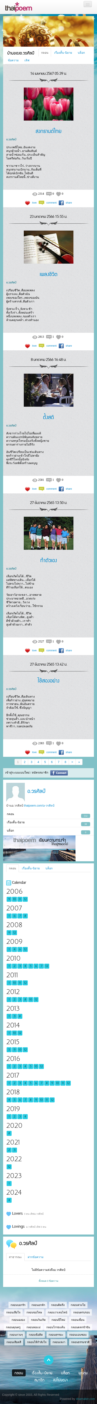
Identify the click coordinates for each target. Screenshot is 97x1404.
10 (14, 899)
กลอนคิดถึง (58, 1305)
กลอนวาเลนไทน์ (57, 1312)
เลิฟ (26, 60)
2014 (13, 1025)
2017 (12, 1075)
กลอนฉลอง (18, 1319)
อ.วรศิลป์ (11, 139)
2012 (13, 991)
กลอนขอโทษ (34, 1312)
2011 (12, 975)
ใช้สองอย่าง (48, 680)
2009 (14, 941)
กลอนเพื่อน (77, 1319)
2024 (14, 1192)
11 (20, 899)
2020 (14, 1125)
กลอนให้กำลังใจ (37, 1342)
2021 (13, 1142)
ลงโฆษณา (60, 1379)
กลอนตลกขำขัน (80, 1327)
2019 (13, 1109)
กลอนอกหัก (38, 1305)
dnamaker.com (85, 1398)
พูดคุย (83, 1372)
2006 (14, 891)
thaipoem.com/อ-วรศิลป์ (39, 805)
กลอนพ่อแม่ (33, 1327)
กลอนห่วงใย (78, 1305)
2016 (13, 1058)
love (34, 202)
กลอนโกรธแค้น (55, 1327)
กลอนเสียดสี (13, 1342)
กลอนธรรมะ (56, 1334)
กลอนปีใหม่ (58, 1319)
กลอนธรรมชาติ (80, 1342)
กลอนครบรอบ (81, 1312)
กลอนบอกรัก (18, 1305)
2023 (14, 1175)
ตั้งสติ (48, 417)
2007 (14, 908)
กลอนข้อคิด (36, 1334)
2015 (12, 1042)
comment (51, 202)
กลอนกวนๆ (16, 1334)
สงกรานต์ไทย (49, 131)
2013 (13, 1008)
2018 (13, 1092)
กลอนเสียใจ (13, 1312)
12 (25, 899)
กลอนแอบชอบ (77, 1334)
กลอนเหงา (59, 1342)
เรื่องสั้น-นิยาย (63, 52)
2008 (14, 925)
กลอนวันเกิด (38, 1319)
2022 (14, 1159)
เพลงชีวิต (48, 274)
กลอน (44, 52)
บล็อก (81, 52)
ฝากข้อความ (35, 1257)
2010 (13, 958)
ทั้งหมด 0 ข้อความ (48, 1281)
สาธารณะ (15, 1257)
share (69, 202)
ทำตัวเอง (48, 560)
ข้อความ (13, 60)
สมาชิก (39, 1379)
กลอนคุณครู (13, 1327)
